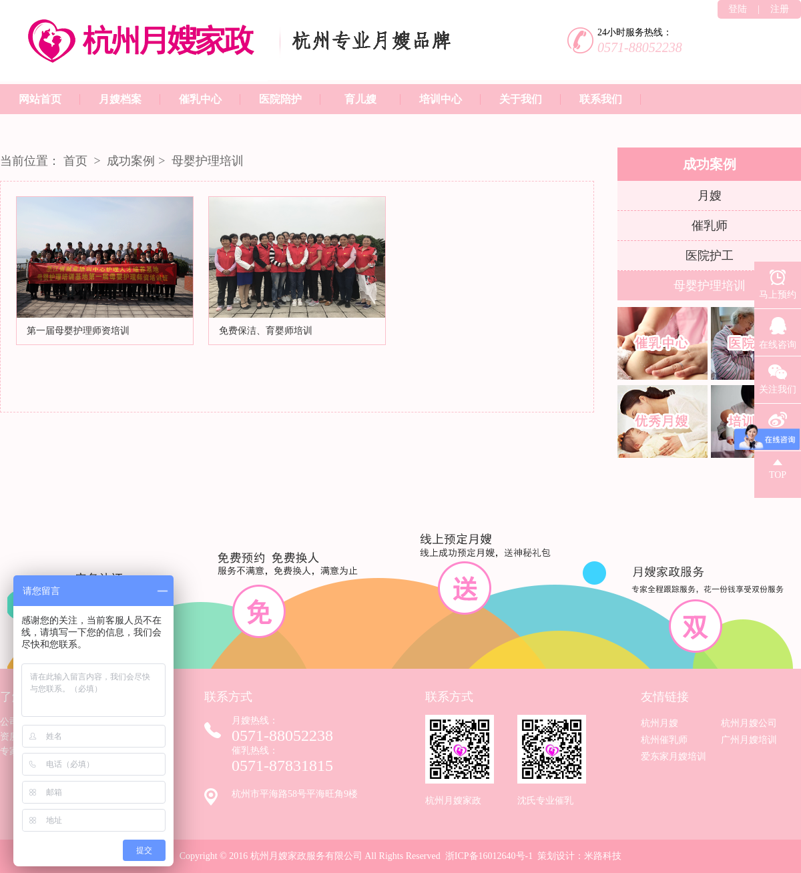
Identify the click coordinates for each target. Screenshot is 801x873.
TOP (777, 465)
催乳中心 (200, 99)
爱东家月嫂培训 (673, 757)
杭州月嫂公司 (749, 723)
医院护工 (710, 255)
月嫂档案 (120, 99)
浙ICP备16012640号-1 (489, 856)
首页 (75, 161)
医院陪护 (280, 99)
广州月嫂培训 (749, 740)
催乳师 (710, 225)
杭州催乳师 (664, 740)
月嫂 (710, 195)
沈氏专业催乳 (551, 760)
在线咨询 (777, 329)
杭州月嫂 (659, 723)
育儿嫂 (360, 99)
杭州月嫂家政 (459, 760)
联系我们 (600, 99)
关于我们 (520, 99)
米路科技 (602, 856)
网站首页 (40, 99)
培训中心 (440, 99)
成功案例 (130, 161)
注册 (779, 9)
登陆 (737, 9)
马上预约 (777, 281)
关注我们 (777, 375)
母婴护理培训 (208, 161)
